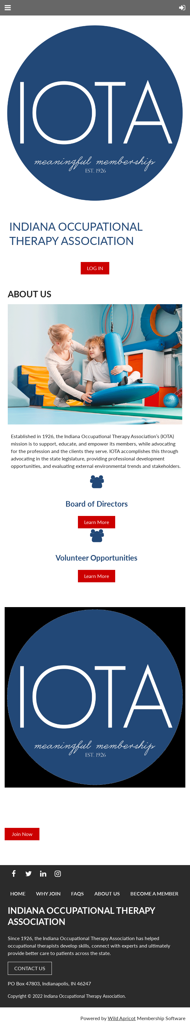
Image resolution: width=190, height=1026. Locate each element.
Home (17, 893)
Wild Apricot (122, 1018)
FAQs (77, 893)
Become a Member (154, 893)
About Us (107, 893)
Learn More (96, 522)
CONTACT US (29, 968)
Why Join (48, 893)
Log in (95, 268)
